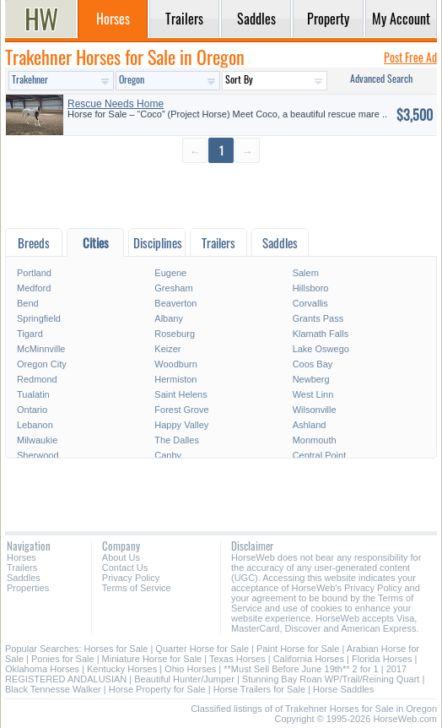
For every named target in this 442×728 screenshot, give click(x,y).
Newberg (311, 379)
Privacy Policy (130, 578)
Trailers (22, 567)
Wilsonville (315, 410)
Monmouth (315, 440)
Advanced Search (381, 78)
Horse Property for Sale (157, 689)
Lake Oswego (321, 349)
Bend (28, 303)
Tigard (30, 334)
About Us (121, 557)
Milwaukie (37, 440)
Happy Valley (181, 425)
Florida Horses (382, 659)
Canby (167, 455)
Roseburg (174, 334)
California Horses (308, 659)
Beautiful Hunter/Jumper (184, 679)
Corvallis (310, 303)
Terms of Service (136, 588)
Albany (168, 318)
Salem (306, 273)
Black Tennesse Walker (53, 689)
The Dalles (176, 440)
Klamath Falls (321, 334)
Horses (21, 557)
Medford (34, 288)
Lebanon (35, 425)
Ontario (32, 410)
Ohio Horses (190, 669)
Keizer (167, 349)
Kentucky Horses (122, 669)
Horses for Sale (116, 649)
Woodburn (175, 364)
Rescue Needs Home (115, 104)
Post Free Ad (410, 57)
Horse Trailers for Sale (259, 689)
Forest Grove (181, 410)
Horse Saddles (343, 689)
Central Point (320, 455)
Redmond (37, 379)
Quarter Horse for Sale (202, 649)
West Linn (313, 394)
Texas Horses (237, 659)
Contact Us (125, 567)
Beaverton (175, 303)
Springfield (39, 318)
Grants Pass (318, 318)
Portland (34, 273)
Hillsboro (311, 288)
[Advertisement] (221, 195)
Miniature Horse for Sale (152, 659)
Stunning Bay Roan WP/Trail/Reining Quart (331, 679)
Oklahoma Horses (42, 669)
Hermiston (175, 379)
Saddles (23, 578)
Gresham (173, 288)
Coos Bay (313, 364)
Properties (28, 588)
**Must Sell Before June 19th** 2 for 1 (301, 669)
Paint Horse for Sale (297, 649)
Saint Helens (180, 394)
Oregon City (42, 364)
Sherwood (38, 455)
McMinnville (41, 349)
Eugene (170, 273)
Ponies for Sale (62, 659)
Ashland (309, 425)
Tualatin (33, 394)
